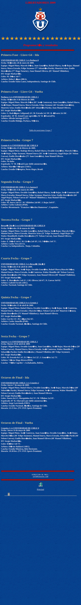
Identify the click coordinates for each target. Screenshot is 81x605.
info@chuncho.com (40, 477)
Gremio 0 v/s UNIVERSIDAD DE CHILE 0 (19, 145)
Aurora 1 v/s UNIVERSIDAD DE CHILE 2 (19, 342)
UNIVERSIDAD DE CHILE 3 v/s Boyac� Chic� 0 (23, 264)
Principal (40, 490)
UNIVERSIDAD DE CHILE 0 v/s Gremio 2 (19, 303)
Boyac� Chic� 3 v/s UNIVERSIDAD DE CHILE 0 (23, 226)
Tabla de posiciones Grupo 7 (40, 130)
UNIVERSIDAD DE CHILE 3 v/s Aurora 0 (19, 187)
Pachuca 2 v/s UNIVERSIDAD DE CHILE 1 (20, 97)
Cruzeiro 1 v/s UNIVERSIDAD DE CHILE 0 (20, 428)
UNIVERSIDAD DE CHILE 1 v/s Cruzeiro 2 (20, 383)
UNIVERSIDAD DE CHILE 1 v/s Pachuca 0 (20, 60)
